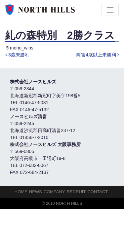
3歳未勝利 (17, 54)
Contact (97, 191)
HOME (21, 191)
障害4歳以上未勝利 (97, 54)
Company (54, 191)
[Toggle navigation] (110, 10)
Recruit (76, 191)
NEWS (35, 191)
